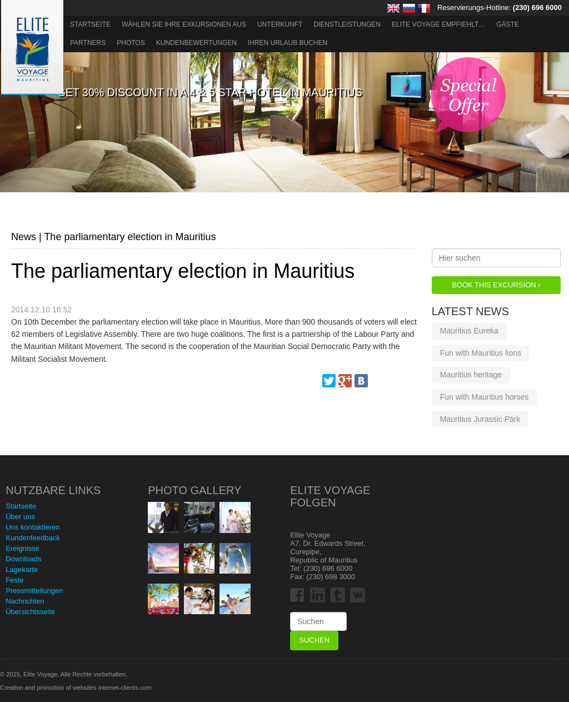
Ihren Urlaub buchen (287, 43)
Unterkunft (279, 24)
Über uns (20, 516)
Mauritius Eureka (469, 330)
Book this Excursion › (496, 285)
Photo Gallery (194, 490)
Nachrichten (25, 601)
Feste (15, 580)
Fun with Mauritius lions (480, 352)
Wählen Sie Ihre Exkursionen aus (184, 24)
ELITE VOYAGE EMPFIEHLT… (438, 24)
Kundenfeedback (33, 538)
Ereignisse (22, 548)
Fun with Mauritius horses (484, 396)
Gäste (507, 24)
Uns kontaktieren (33, 527)
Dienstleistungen (347, 24)
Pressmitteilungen (34, 590)
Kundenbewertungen (196, 43)
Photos (130, 43)
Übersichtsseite (30, 612)
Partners (88, 43)
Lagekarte (22, 569)
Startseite (90, 24)
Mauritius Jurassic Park (480, 419)
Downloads (23, 559)
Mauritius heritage (471, 374)
